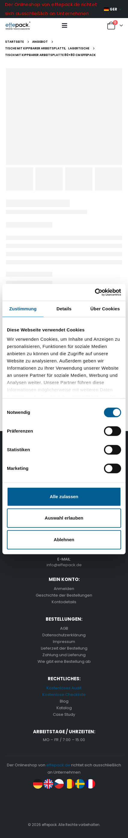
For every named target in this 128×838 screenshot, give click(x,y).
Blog (64, 701)
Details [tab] (64, 308)
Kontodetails (64, 602)
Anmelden (64, 588)
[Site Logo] (18, 25)
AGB (64, 628)
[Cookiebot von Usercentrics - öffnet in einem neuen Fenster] (95, 292)
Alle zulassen (64, 496)
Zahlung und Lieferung (64, 655)
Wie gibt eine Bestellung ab (64, 661)
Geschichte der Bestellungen (64, 595)
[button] (64, 25)
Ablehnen (64, 539)
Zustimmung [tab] (23, 308)
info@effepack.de (64, 565)
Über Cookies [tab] (105, 308)
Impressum (64, 641)
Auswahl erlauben (64, 517)
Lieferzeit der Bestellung (64, 648)
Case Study (64, 714)
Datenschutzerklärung (64, 635)
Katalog (64, 708)
